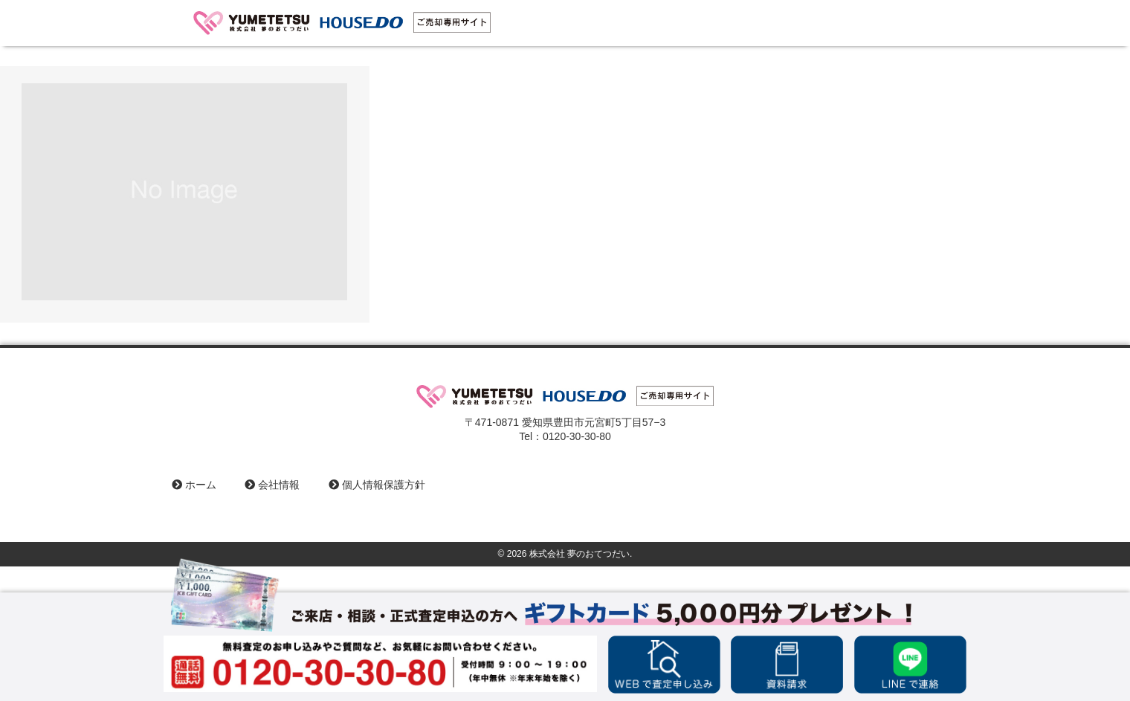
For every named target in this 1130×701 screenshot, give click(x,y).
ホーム (194, 485)
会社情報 (272, 485)
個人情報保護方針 (377, 485)
